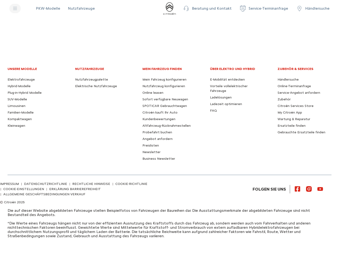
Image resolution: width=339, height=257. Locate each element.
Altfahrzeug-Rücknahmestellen (166, 126)
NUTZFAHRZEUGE (89, 69)
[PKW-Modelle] (48, 8)
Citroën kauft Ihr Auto (160, 112)
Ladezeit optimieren (226, 104)
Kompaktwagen (20, 119)
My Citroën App (290, 112)
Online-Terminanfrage (294, 86)
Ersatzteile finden (292, 126)
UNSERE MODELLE (22, 69)
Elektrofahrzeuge (21, 80)
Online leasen (152, 93)
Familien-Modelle (21, 112)
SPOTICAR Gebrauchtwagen (164, 106)
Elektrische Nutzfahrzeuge (96, 86)
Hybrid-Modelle (19, 86)
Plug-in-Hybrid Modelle (25, 93)
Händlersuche (288, 80)
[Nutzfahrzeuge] (81, 8)
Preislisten (150, 145)
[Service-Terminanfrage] (263, 8)
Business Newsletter (158, 159)
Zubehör (284, 99)
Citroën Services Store (296, 106)
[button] (207, 8)
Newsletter (151, 152)
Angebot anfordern (157, 139)
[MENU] (15, 8)
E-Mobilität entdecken (227, 80)
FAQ (213, 111)
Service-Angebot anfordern (299, 93)
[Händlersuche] (313, 8)
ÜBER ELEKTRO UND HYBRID (232, 69)
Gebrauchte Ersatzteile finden (301, 132)
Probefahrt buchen (157, 132)
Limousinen (16, 106)
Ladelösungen (221, 97)
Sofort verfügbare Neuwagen (165, 99)
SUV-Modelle (17, 99)
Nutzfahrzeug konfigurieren (163, 86)
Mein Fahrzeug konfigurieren (164, 80)
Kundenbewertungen (158, 119)
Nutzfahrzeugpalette (91, 80)
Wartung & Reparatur (294, 119)
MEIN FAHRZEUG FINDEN (162, 69)
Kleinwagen (16, 126)
